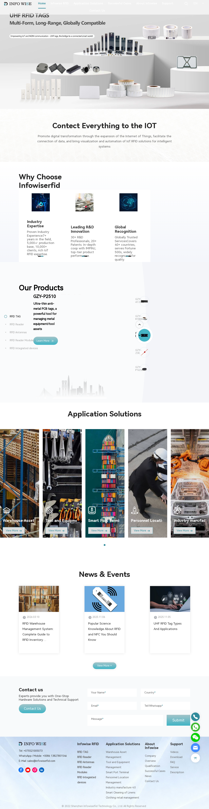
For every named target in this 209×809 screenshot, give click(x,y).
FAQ (172, 762)
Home (42, 5)
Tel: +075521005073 (31, 750)
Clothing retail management (122, 797)
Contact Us (97, 12)
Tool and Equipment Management (118, 765)
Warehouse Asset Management (116, 755)
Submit (178, 720)
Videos (174, 752)
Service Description (177, 770)
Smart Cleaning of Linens (120, 792)
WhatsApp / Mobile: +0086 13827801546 (43, 755)
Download (176, 757)
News (148, 776)
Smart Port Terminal (117, 772)
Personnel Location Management (117, 780)
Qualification (152, 766)
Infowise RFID (60, 5)
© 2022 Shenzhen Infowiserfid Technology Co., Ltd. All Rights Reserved (104, 806)
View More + (104, 665)
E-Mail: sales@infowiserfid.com (37, 760)
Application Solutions (88, 5)
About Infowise (146, 5)
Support (167, 5)
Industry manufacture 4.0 (121, 787)
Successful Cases (119, 5)
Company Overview (150, 758)
